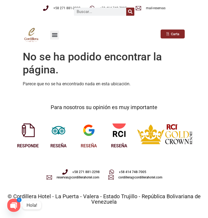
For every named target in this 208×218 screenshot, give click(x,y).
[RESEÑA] (58, 130)
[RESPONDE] (28, 130)
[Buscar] (130, 12)
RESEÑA (58, 145)
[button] (54, 35)
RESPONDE (28, 145)
